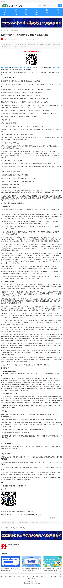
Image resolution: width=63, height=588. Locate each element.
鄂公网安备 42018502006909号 (31, 584)
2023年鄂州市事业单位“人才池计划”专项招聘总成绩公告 (10, 571)
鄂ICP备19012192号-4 (31, 582)
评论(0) (40, 39)
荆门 (37, 10)
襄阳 (5, 14)
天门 (5, 12)
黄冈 (26, 10)
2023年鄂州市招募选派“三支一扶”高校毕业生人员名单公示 (31, 571)
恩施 (26, 14)
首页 (8, 30)
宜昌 (58, 12)
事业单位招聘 (57, 67)
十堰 (16, 14)
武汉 (5, 10)
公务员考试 (18, 67)
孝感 (58, 10)
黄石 (26, 12)
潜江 (47, 12)
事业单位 (26, 67)
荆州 (16, 10)
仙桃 (16, 12)
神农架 (37, 14)
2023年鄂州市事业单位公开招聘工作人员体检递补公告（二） (52, 571)
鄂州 (47, 10)
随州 (37, 12)
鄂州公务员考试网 (9, 527)
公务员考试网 (7, 39)
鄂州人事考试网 (14, 30)
